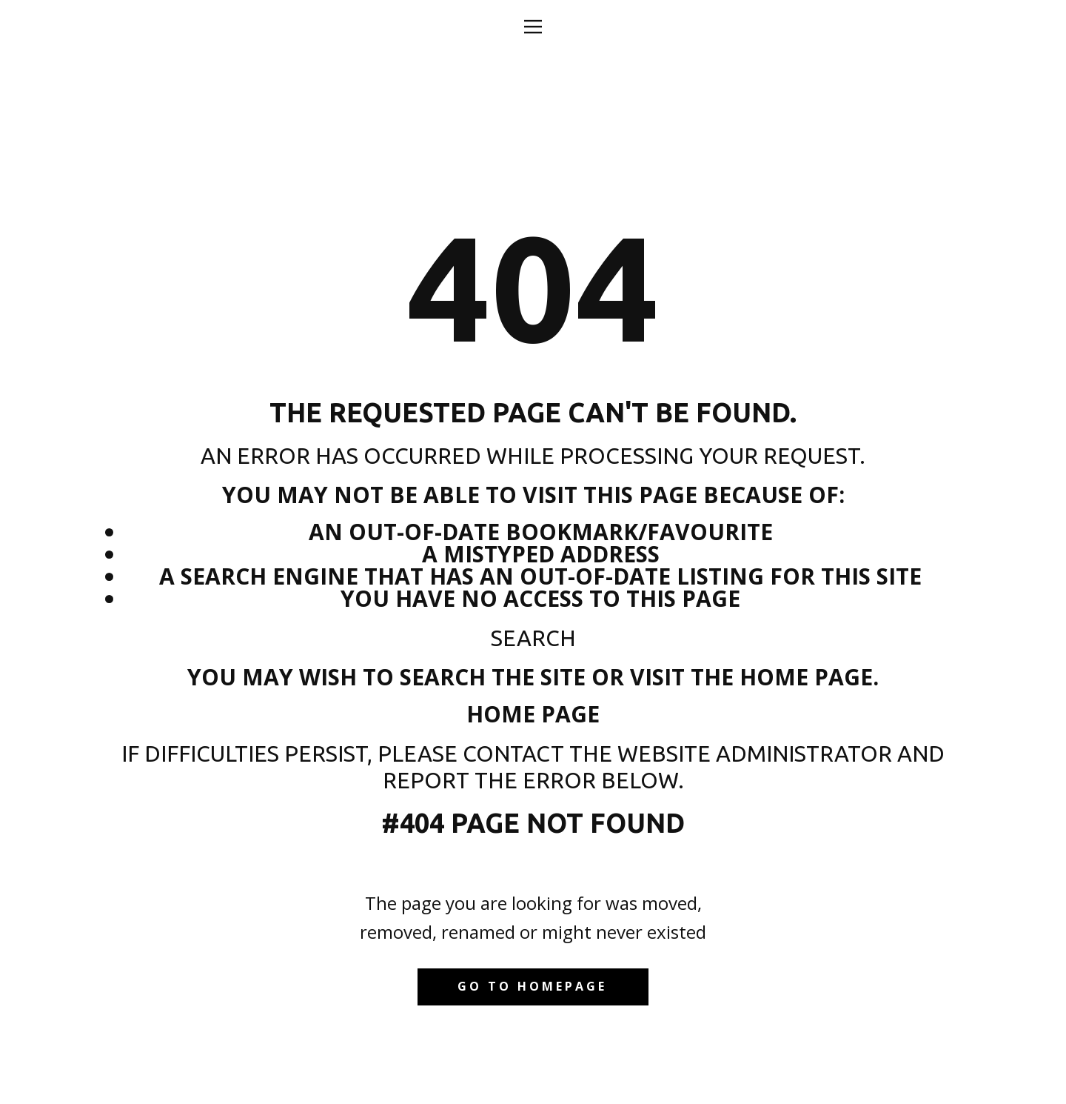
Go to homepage (532, 986)
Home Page (533, 714)
